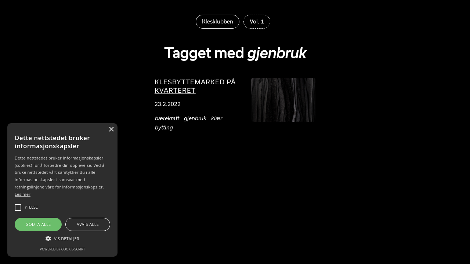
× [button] (111, 129)
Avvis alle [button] (88, 224)
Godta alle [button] (38, 224)
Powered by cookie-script (62, 249)
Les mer (22, 194)
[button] (62, 238)
